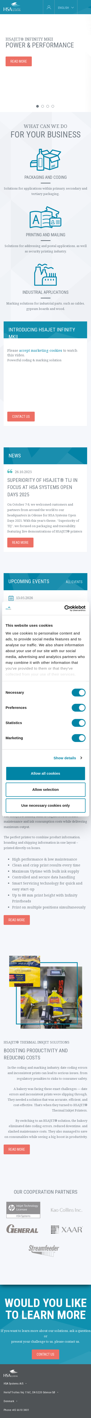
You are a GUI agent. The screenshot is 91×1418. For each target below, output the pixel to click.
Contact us (21, 417)
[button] (37, 106)
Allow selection (45, 789)
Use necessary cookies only (45, 805)
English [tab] (63, 8)
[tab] (83, 7)
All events (74, 582)
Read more (20, 543)
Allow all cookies (45, 773)
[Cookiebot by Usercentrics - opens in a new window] (64, 608)
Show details (65, 758)
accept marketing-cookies (40, 350)
